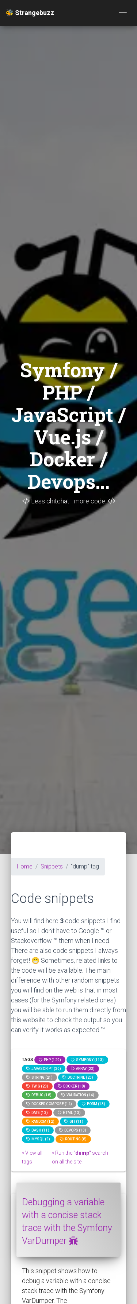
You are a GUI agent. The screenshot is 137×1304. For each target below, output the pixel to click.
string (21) (39, 1077)
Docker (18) (71, 1086)
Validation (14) (77, 1095)
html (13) (69, 1113)
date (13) (37, 1113)
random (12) (40, 1121)
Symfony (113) (87, 1060)
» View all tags (32, 1157)
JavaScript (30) (43, 1069)
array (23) (83, 1069)
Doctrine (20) (77, 1077)
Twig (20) (37, 1086)
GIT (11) (73, 1121)
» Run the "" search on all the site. (80, 1157)
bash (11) (37, 1130)
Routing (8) (73, 1139)
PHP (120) (50, 1060)
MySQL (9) (38, 1139)
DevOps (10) (72, 1130)
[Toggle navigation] (123, 13)
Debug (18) (39, 1095)
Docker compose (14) (49, 1104)
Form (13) (93, 1104)
